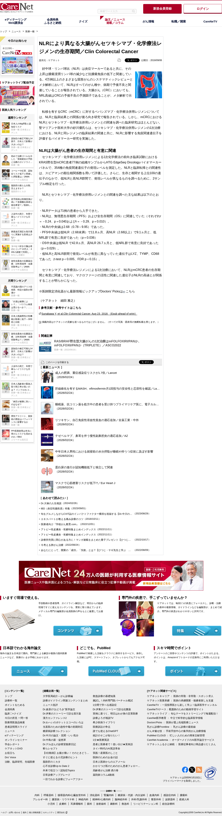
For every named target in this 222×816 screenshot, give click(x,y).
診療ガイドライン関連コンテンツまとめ (65, 700)
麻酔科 (114, 803)
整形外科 (156, 799)
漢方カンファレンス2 (55, 718)
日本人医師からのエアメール (109, 761)
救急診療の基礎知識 (104, 696)
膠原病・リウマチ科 (63, 799)
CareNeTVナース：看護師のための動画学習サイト (175, 709)
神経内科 (83, 799)
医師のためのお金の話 (105, 757)
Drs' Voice (10, 757)
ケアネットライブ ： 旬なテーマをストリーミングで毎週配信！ (182, 713)
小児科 (51, 803)
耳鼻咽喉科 (77, 803)
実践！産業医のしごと (105, 752)
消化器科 (95, 795)
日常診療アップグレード (56, 774)
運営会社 (61, 812)
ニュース (16, 31)
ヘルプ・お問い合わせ (10, 812)
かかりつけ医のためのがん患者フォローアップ (117, 766)
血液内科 (154, 795)
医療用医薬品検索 (15, 722)
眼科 (89, 803)
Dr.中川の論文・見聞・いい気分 (61, 735)
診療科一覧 (11, 700)
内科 (37, 795)
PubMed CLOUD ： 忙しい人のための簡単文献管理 (176, 735)
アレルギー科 (40, 799)
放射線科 (101, 803)
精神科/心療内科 (101, 799)
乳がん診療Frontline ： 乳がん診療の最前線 (171, 726)
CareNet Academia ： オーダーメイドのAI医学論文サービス (180, 739)
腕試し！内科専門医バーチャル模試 (113, 700)
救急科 (125, 803)
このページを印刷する (57, 362)
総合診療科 (168, 803)
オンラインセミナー (16, 739)
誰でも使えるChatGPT (105, 731)
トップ (3, 31)
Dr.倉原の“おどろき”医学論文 (59, 709)
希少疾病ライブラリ (104, 722)
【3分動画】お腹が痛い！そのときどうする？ (67, 752)
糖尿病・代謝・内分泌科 (131, 795)
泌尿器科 (170, 799)
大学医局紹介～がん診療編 (58, 696)
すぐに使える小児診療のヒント (60, 757)
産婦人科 (184, 799)
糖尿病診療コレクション (56, 731)
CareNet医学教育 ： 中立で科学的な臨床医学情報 (175, 718)
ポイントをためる (15, 704)
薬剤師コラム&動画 (104, 774)
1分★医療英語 (101, 739)
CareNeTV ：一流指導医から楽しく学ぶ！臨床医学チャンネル (182, 704)
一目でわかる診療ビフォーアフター (63, 779)
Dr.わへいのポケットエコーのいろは (63, 722)
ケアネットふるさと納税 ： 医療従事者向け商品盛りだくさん (181, 744)
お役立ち (10, 752)
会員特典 (10, 709)
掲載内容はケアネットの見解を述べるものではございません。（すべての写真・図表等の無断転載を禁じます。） (101, 322)
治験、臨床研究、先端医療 (20, 761)
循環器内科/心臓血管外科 (72, 795)
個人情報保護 (35, 812)
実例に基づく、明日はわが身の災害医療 (115, 713)
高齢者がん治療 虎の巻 (106, 770)
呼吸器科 (49, 795)
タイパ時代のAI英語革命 (106, 748)
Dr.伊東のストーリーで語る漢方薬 (62, 713)
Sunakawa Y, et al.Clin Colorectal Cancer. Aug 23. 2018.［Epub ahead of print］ (89, 313)
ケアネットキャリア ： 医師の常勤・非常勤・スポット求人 (180, 696)
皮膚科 (63, 803)
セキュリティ (49, 812)
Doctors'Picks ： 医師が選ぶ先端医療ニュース (173, 722)
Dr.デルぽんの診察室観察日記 (59, 744)
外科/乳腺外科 (139, 799)
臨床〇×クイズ (13, 713)
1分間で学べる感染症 (105, 704)
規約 (25, 812)
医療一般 (30, 31)
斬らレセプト (50, 748)
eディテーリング (14, 735)
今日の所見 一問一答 (16, 718)
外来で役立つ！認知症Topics (59, 770)
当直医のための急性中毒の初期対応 (63, 726)
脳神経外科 (121, 799)
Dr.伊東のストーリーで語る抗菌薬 (112, 709)
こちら (130, 291)
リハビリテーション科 (145, 803)
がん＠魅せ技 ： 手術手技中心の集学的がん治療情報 (176, 731)
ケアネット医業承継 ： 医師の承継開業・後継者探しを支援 (180, 700)
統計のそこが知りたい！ (106, 735)
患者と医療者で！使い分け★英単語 (113, 744)
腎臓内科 (109, 795)
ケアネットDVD (13, 748)
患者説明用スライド (16, 726)
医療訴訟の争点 (101, 726)
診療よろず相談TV (103, 718)
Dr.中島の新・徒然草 (54, 739)
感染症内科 (169, 795)
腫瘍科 (183, 795)
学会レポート (12, 744)
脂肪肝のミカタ (51, 761)
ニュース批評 (50, 704)
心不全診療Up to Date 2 (56, 766)
